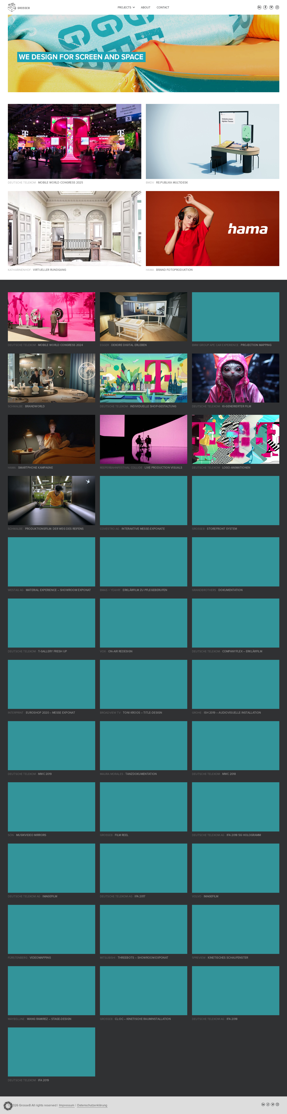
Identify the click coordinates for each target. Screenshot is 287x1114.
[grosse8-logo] (18, 7)
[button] (134, 7)
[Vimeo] (271, 7)
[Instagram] (277, 7)
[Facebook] (265, 7)
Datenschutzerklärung (92, 1105)
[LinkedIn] (259, 7)
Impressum (66, 1105)
